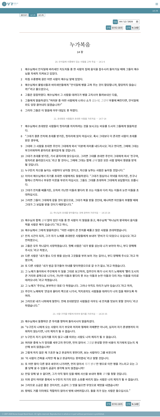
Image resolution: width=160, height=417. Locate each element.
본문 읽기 (24, 15)
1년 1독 (32, 15)
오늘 (115, 21)
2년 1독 (41, 15)
